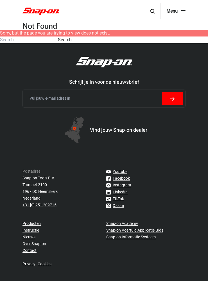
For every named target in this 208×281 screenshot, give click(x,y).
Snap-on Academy (122, 223)
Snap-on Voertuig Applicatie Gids (134, 230)
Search (65, 39)
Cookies (44, 264)
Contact (29, 250)
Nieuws (28, 237)
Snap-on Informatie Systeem (131, 237)
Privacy (28, 264)
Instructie (30, 230)
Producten (31, 223)
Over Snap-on (34, 243)
